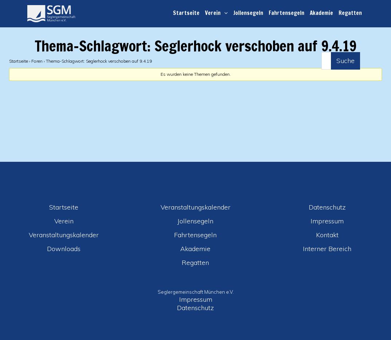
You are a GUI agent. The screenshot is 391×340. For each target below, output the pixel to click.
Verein (213, 13)
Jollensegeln (248, 13)
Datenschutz (327, 207)
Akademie (321, 13)
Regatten (350, 13)
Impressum (327, 221)
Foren (37, 61)
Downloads (63, 249)
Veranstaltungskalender (64, 235)
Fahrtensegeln (286, 13)
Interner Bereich (327, 249)
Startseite (186, 13)
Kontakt (327, 235)
